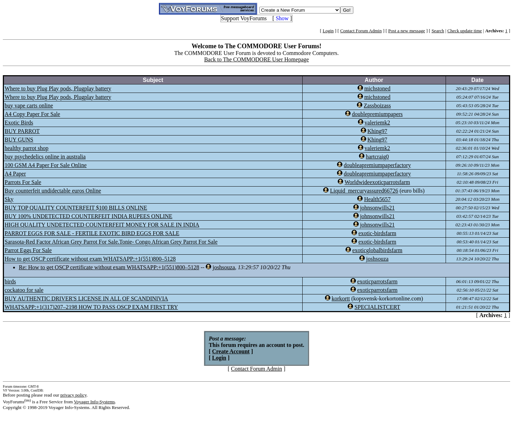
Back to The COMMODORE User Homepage (256, 59)
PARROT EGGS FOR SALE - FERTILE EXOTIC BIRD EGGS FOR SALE (92, 233)
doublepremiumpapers (377, 114)
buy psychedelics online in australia (45, 157)
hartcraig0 (377, 157)
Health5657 (377, 199)
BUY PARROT (22, 131)
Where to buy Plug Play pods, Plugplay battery (58, 88)
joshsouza (377, 259)
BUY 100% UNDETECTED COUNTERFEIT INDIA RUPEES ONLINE (88, 216)
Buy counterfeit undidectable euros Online (53, 191)
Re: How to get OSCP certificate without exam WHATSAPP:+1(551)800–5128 (109, 267)
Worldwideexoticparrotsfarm (377, 182)
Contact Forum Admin (361, 30)
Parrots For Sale (23, 182)
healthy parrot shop (27, 148)
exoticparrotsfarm (377, 281)
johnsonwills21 (377, 208)
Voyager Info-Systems (94, 401)
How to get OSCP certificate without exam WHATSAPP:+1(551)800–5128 (90, 259)
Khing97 (377, 131)
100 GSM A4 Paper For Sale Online (46, 165)
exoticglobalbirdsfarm (377, 250)
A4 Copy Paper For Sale (32, 114)
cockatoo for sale (24, 290)
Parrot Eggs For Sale (28, 250)
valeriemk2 (377, 123)
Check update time (464, 30)
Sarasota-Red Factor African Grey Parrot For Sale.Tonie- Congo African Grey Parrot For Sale (111, 242)
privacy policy (73, 395)
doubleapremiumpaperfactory (377, 165)
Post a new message (406, 30)
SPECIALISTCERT (377, 307)
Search (437, 30)
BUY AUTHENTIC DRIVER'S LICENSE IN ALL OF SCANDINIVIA (86, 298)
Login (327, 30)
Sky (9, 199)
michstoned (377, 88)
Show (282, 18)
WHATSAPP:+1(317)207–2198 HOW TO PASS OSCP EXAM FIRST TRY (91, 307)
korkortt (341, 298)
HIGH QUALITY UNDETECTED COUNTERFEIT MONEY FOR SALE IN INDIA (102, 225)
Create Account (231, 351)
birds (10, 281)
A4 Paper (15, 174)
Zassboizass (377, 106)
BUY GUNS (19, 140)
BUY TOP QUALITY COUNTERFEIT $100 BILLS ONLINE (76, 208)
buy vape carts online (29, 106)
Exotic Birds (19, 123)
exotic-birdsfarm (377, 233)
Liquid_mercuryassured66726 (364, 191)
